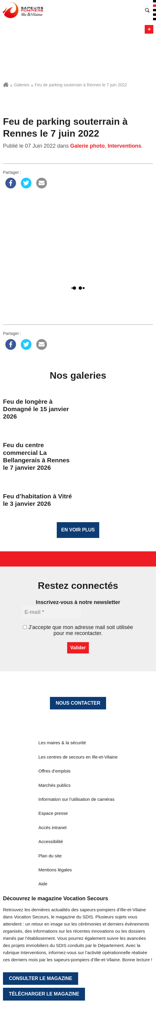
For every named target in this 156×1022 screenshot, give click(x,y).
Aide (42, 883)
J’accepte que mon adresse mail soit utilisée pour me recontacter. (78, 630)
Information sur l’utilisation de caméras (76, 799)
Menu (149, 29)
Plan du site (50, 855)
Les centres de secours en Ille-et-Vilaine (78, 756)
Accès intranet (52, 827)
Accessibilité (50, 841)
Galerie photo (87, 146)
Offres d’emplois (54, 770)
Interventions (124, 146)
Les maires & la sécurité (62, 742)
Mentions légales (55, 869)
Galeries (21, 84)
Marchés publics (54, 785)
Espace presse (53, 813)
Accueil (6, 84)
